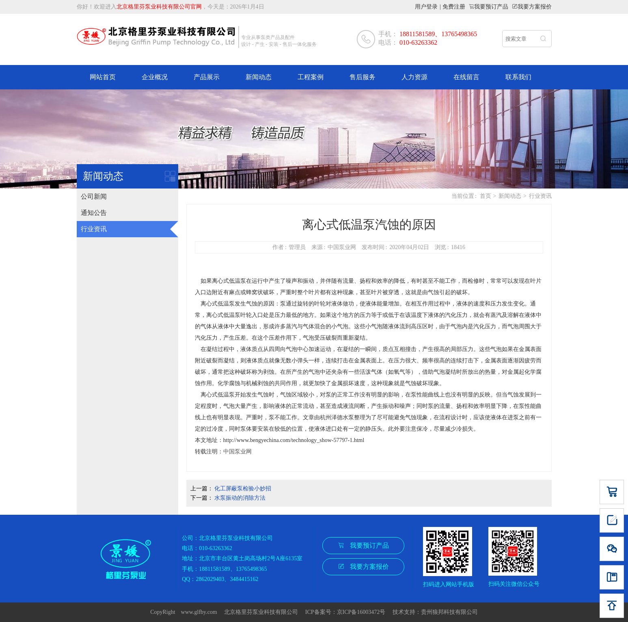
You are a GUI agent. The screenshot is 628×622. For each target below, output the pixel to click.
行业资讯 (94, 228)
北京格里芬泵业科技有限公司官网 (159, 7)
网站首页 (103, 77)
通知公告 (94, 212)
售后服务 (363, 77)
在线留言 (466, 77)
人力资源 (414, 77)
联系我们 (518, 77)
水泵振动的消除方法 (239, 498)
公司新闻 (94, 196)
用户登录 (426, 7)
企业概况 (155, 77)
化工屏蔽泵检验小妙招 (242, 488)
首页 (485, 196)
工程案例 (311, 77)
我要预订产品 (491, 6)
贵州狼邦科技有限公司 (449, 612)
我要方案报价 (535, 6)
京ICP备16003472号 (364, 612)
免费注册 (453, 7)
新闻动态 (259, 77)
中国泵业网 (237, 452)
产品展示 (207, 77)
